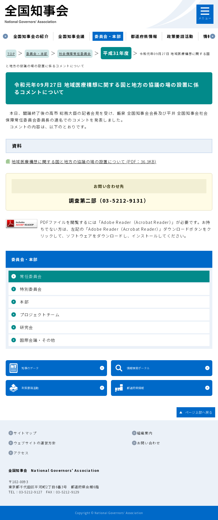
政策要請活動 (180, 36)
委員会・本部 (108, 36)
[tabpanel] (31, 36)
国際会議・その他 (37, 340)
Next (212, 36)
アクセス (21, 452)
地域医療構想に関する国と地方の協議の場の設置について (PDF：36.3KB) (84, 161)
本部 (24, 302)
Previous (5, 36)
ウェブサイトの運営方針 (35, 442)
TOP (11, 53)
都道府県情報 (144, 36)
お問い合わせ (148, 442)
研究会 (26, 327)
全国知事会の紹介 (31, 36)
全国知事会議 (71, 36)
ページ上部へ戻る (198, 412)
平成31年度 (116, 53)
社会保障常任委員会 (75, 53)
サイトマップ (25, 432)
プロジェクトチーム (40, 314)
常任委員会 (31, 276)
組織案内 (144, 432)
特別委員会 (31, 289)
